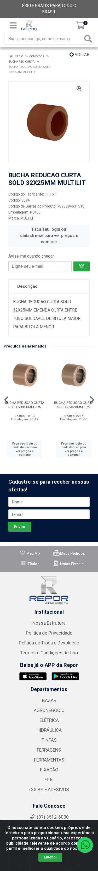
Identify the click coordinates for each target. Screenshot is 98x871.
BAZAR (49, 700)
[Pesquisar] (88, 38)
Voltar (79, 54)
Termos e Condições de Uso (49, 652)
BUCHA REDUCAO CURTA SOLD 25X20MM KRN (74, 404)
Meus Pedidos (69, 553)
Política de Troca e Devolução (49, 642)
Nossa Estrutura (49, 623)
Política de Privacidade (49, 633)
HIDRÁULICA (49, 730)
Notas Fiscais (68, 564)
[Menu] (13, 25)
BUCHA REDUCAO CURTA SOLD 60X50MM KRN (24, 404)
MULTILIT (27, 218)
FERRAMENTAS (49, 760)
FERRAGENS (49, 750)
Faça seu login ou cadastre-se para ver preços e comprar (49, 235)
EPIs (49, 779)
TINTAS (49, 740)
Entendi (50, 857)
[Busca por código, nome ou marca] (43, 38)
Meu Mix (30, 553)
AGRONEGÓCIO (49, 710)
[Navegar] (6, 400)
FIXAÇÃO (49, 769)
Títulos (30, 564)
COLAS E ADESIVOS (49, 789)
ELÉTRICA (49, 720)
